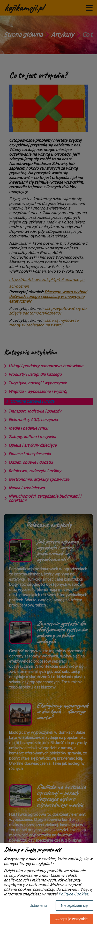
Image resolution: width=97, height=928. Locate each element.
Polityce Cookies (73, 894)
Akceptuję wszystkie (71, 919)
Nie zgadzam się (74, 905)
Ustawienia (38, 905)
